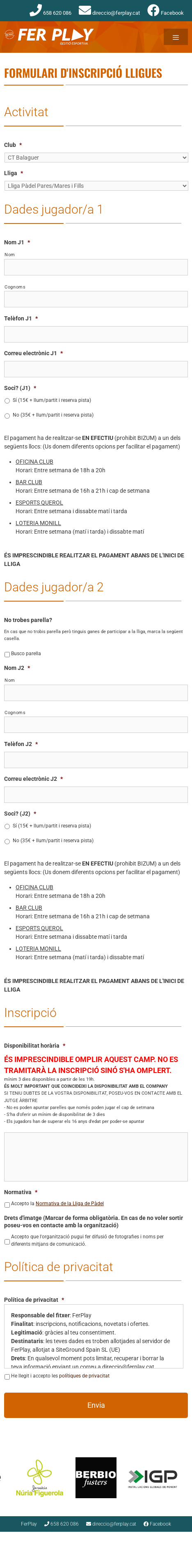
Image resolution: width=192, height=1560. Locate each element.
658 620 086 (50, 13)
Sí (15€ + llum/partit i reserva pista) (52, 400)
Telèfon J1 (21, 318)
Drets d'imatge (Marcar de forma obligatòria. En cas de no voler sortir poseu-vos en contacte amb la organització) (93, 1222)
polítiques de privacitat (84, 1376)
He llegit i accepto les (60, 1376)
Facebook (165, 13)
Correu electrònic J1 (33, 353)
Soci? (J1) (20, 388)
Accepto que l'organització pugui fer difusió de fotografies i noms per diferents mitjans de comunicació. (87, 1240)
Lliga (13, 173)
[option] (31, 1477)
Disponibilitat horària (34, 1045)
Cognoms (15, 287)
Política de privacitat (34, 1299)
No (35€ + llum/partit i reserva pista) (53, 415)
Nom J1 (17, 242)
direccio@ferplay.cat (109, 13)
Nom (10, 254)
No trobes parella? (28, 620)
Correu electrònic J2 (33, 778)
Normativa (20, 1192)
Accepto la (57, 1203)
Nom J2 (17, 668)
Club (13, 145)
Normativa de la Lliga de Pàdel (70, 1203)
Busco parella (26, 653)
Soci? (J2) (20, 813)
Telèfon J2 (21, 744)
